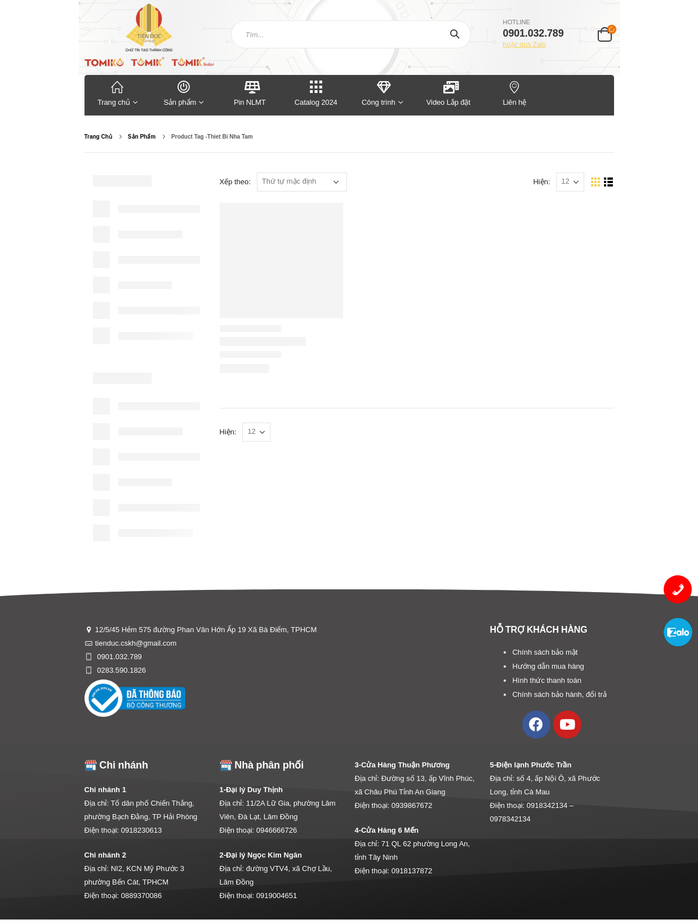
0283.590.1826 (120, 670)
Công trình (378, 92)
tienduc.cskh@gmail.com (136, 643)
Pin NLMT (250, 92)
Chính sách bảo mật (544, 652)
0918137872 (412, 871)
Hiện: (541, 181)
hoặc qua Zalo (524, 44)
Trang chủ (118, 92)
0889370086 (141, 895)
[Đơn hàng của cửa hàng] (302, 182)
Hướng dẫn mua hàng (548, 666)
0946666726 (276, 830)
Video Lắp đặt (448, 92)
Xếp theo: (235, 181)
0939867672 (412, 805)
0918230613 (141, 830)
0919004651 (276, 895)
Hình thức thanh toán (546, 680)
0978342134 (510, 819)
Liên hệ (515, 92)
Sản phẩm (183, 92)
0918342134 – (550, 805)
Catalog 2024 (316, 92)
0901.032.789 (118, 656)
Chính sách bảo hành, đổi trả (559, 694)
